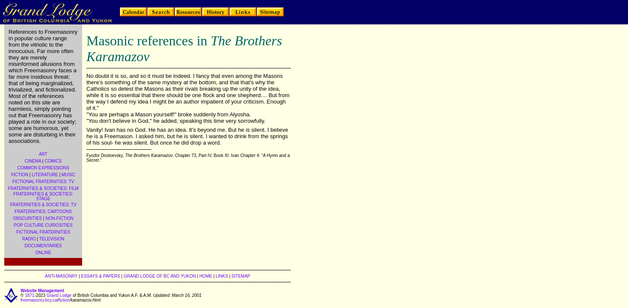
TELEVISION (51, 239)
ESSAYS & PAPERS (100, 276)
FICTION (19, 174)
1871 (29, 295)
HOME (205, 276)
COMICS (53, 161)
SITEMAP (240, 276)
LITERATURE (45, 174)
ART (43, 154)
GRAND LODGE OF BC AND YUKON (160, 276)
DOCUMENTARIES (43, 245)
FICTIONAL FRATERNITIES (43, 232)
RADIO (29, 239)
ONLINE (43, 252)
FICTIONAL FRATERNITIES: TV (43, 181)
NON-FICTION (59, 218)
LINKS (222, 276)
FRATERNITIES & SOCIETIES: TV (43, 204)
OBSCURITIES (27, 218)
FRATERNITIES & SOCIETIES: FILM (43, 188)
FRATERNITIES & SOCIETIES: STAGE (43, 196)
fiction (64, 300)
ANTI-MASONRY (61, 276)
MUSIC (68, 174)
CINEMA (33, 161)
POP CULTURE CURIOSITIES (43, 225)
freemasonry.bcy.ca (39, 300)
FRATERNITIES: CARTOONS (43, 211)
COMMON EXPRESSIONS (43, 168)
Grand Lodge (59, 295)
